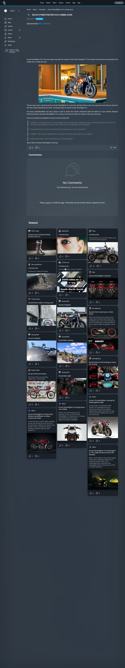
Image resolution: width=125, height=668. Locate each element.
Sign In (119, 3)
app (62, 203)
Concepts (42, 9)
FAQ (7, 49)
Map (74, 3)
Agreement (12, 51)
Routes (61, 3)
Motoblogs (10, 41)
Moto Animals (44, 23)
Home (42, 3)
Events (68, 3)
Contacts (11, 49)
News (8, 45)
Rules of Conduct (14, 51)
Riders (48, 3)
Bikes (55, 3)
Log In (47, 203)
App (79, 3)
